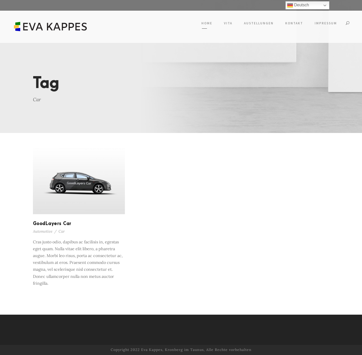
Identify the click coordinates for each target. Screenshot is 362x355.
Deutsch (298, 5)
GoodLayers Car (52, 223)
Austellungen (259, 23)
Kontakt (294, 23)
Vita (228, 23)
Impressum (326, 23)
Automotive (42, 231)
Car (62, 231)
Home (206, 23)
